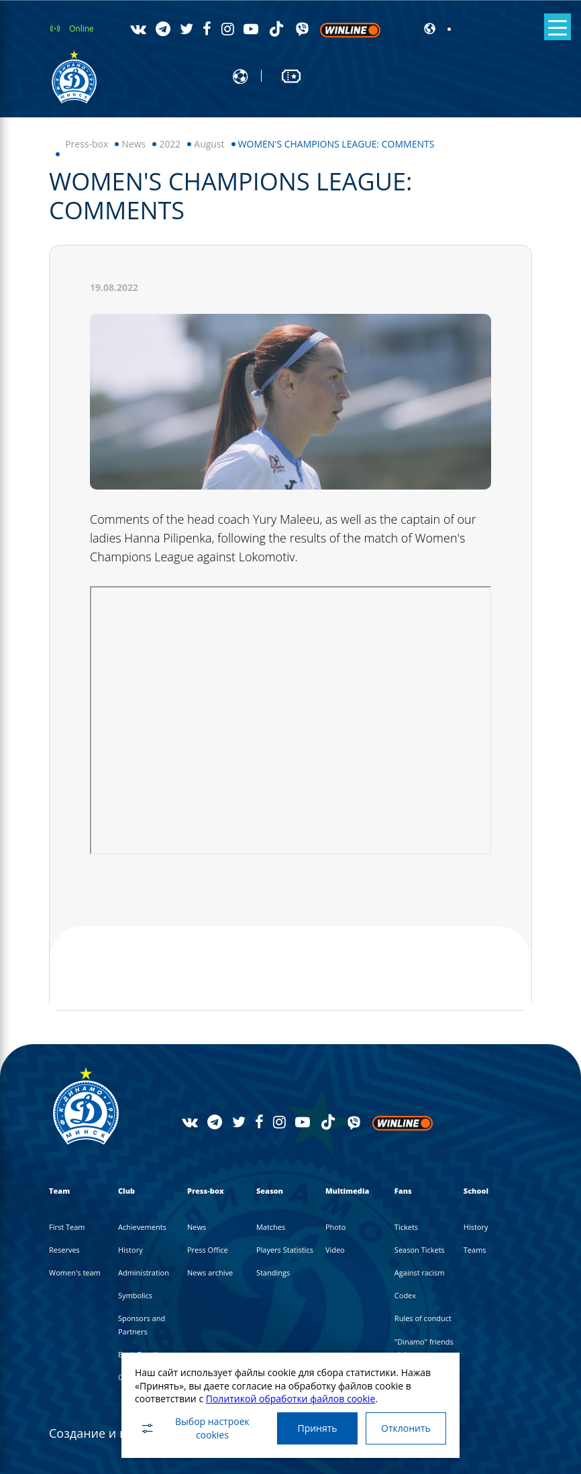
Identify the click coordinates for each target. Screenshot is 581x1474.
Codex (405, 1295)
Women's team (75, 1272)
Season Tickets (419, 1250)
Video (335, 1250)
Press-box (86, 143)
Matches (270, 1227)
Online (81, 28)
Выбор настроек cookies (195, 1428)
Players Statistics (284, 1250)
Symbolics (135, 1295)
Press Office (207, 1250)
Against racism (419, 1272)
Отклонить (406, 1428)
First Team (67, 1227)
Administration (143, 1272)
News (133, 143)
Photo (335, 1227)
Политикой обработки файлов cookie (291, 1398)
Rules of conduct (423, 1318)
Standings (273, 1272)
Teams (475, 1250)
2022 (169, 143)
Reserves (64, 1250)
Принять (317, 1428)
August (209, 143)
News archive (210, 1272)
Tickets (406, 1227)
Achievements (142, 1227)
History (130, 1250)
